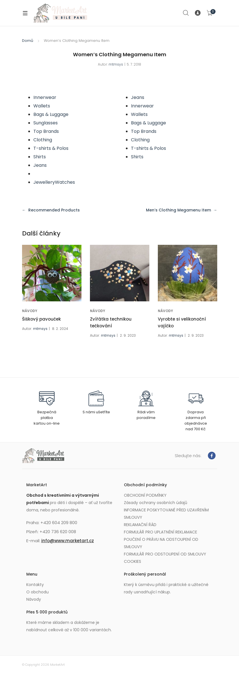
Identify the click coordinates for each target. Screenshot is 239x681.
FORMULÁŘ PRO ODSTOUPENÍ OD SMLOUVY (165, 554)
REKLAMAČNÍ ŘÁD (140, 524)
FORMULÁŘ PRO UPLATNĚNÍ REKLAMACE (160, 532)
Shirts (39, 157)
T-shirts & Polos (50, 148)
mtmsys (116, 64)
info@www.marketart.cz (67, 541)
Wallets (41, 106)
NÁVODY (29, 310)
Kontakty (35, 584)
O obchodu (37, 592)
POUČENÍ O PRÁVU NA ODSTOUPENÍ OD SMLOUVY (161, 543)
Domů (27, 40)
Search (186, 13)
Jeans (40, 165)
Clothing (42, 140)
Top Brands (46, 131)
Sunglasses (45, 123)
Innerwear (44, 97)
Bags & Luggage (50, 114)
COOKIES (132, 561)
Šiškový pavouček (41, 319)
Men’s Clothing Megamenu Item (178, 210)
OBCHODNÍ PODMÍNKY (145, 495)
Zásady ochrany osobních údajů (155, 502)
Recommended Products (54, 210)
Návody (33, 599)
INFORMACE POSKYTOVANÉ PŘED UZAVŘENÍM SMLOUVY (166, 513)
